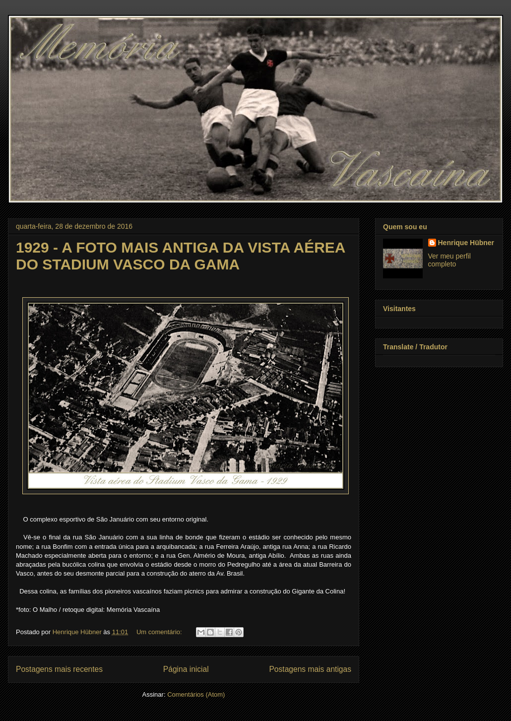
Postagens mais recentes (59, 669)
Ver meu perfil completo (449, 260)
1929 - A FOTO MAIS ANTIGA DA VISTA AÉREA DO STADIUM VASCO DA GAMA (180, 255)
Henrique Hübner (466, 243)
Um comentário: (160, 632)
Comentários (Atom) (196, 694)
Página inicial (186, 669)
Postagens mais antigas (310, 669)
